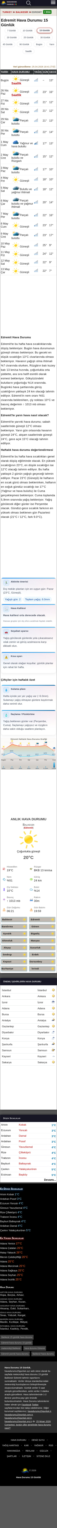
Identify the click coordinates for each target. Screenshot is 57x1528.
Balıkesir (15, 919)
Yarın (51, 44)
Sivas (3, 1315)
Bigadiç (43, 933)
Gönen (43, 926)
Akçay (16, 948)
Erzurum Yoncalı (9, 1203)
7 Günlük (11, 30)
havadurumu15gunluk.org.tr (18, 1421)
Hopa (3, 1295)
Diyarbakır (28, 1032)
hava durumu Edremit (34, 1348)
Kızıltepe (14, 1322)
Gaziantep (28, 1026)
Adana (28, 1008)
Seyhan (13, 1301)
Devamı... (50, 1179)
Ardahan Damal (8, 1226)
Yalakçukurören (28, 1169)
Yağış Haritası (10, 1445)
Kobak (22, 1124)
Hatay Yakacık (8, 1252)
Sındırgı (15, 954)
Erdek (43, 954)
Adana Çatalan (8, 1248)
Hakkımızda (13, 1451)
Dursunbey (42, 961)
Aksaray (4, 1308)
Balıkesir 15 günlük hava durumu (16, 1337)
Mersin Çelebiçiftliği (10, 1257)
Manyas (43, 940)
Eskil (13, 1308)
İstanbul (28, 990)
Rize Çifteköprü (8, 1212)
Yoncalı (23, 1130)
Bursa (28, 1014)
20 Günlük (12, 37)
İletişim (26, 1456)
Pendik (24, 1328)
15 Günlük (45, 30)
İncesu (22, 1158)
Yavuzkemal (26, 1147)
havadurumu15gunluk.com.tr (19, 1414)
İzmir (28, 1002)
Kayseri (28, 1056)
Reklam (30, 1451)
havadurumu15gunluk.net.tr (18, 1418)
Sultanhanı (23, 1308)
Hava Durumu (18, 1440)
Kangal (21, 1315)
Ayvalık (15, 933)
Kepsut (15, 961)
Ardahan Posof (8, 1199)
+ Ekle (47, 12)
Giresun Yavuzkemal (11, 1208)
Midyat (23, 1322)
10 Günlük (28, 30)
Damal (22, 1135)
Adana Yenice (7, 1243)
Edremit (43, 919)
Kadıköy (14, 1328)
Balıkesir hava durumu (43, 1354)
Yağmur (38, 1445)
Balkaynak (25, 1163)
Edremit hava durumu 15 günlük (16, 1343)
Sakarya (28, 1062)
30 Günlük (45, 37)
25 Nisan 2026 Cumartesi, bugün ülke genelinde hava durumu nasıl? (28, 1424)
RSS (51, 1445)
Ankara (28, 996)
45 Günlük (7, 44)
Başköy (23, 1174)
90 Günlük (24, 44)
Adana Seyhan (8, 1275)
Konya (28, 1038)
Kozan (22, 1301)
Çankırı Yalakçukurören (12, 1230)
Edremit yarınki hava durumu (15, 1354)
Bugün (39, 44)
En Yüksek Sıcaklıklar (12, 1238)
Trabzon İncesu (8, 1217)
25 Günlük (28, 37)
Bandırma (14, 926)
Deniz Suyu (38, 1440)
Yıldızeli (12, 1315)
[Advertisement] (28, 306)
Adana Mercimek (9, 1266)
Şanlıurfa (28, 1044)
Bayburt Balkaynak (10, 1221)
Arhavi (20, 1295)
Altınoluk (15, 940)
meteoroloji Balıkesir (11, 1348)
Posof (22, 1141)
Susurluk (42, 948)
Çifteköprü (25, 1152)
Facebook (26, 1404)
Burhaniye (14, 969)
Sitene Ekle (43, 1456)
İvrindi (43, 969)
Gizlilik (44, 1451)
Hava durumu (8, 3)
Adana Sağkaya (8, 1270)
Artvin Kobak (7, 1194)
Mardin (4, 1322)
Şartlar (12, 1456)
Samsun (28, 1050)
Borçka (11, 1295)
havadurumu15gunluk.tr (39, 1411)
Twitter (35, 1404)
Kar (26, 1445)
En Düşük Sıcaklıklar (11, 1188)
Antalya (28, 1020)
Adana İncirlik (7, 1279)
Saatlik (28, 51)
